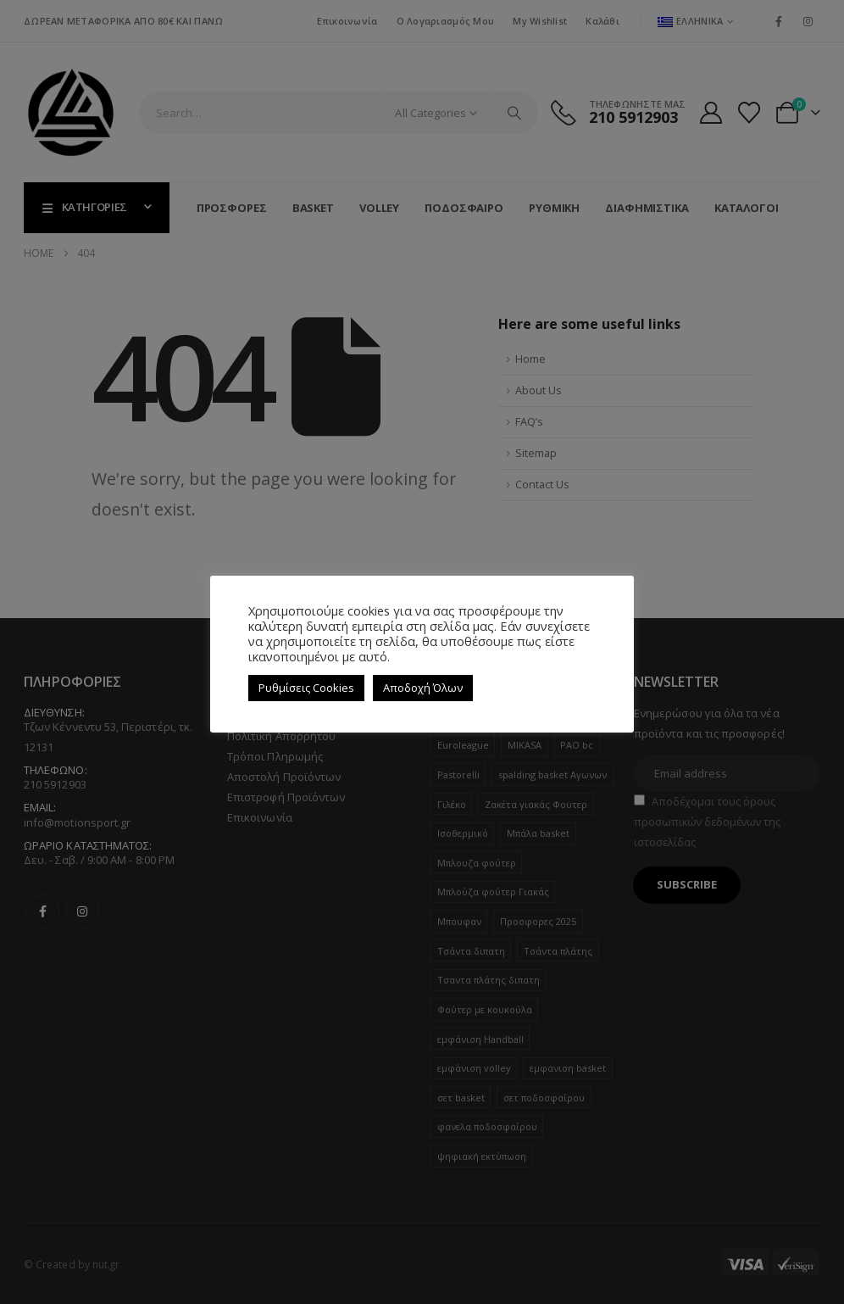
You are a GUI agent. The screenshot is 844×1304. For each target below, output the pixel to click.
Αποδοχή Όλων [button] (423, 687)
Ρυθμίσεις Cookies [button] (306, 687)
